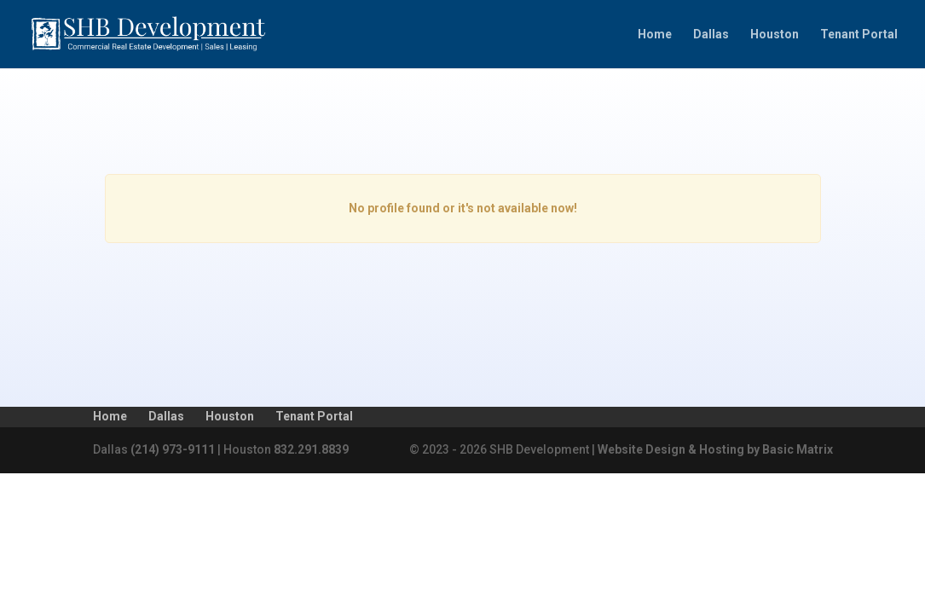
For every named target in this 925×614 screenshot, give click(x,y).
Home (655, 34)
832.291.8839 (311, 449)
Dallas (711, 34)
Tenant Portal (859, 34)
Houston (774, 34)
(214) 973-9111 (172, 449)
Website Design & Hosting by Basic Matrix (715, 449)
